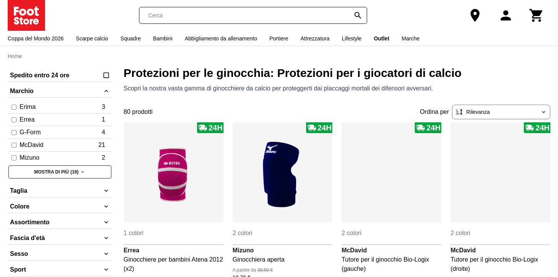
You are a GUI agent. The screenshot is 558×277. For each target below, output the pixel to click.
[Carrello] (536, 15)
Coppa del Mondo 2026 (36, 38)
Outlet (381, 38)
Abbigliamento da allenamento (221, 38)
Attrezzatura (315, 38)
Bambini (163, 38)
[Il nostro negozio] (475, 15)
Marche (411, 38)
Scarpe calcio (92, 38)
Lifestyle (351, 38)
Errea (131, 250)
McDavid (354, 250)
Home (15, 56)
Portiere (279, 38)
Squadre (131, 38)
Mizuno (243, 250)
